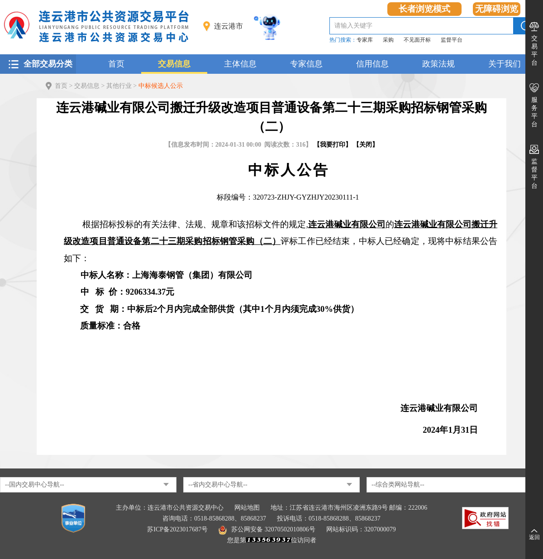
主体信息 (240, 63)
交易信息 (174, 63)
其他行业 (119, 85)
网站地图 (247, 507)
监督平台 (451, 40)
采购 (388, 40)
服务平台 (534, 112)
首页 (116, 63)
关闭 (365, 144)
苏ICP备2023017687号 (177, 529)
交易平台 (534, 50)
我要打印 (332, 144)
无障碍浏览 (496, 9)
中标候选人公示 (160, 85)
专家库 (365, 40)
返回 (534, 537)
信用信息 (372, 63)
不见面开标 (417, 40)
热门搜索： (343, 40)
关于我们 (504, 63)
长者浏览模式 (424, 9)
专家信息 (306, 63)
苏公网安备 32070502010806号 (267, 529)
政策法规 (438, 63)
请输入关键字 (353, 25)
